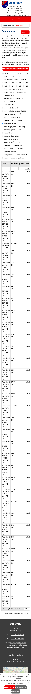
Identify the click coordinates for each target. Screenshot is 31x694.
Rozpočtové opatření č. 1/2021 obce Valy (6, 176)
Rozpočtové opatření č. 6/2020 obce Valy (6, 577)
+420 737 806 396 (16, 11)
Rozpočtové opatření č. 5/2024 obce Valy (6, 565)
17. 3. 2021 (12, 173)
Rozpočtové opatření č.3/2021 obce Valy (6, 224)
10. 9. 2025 (12, 209)
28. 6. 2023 (12, 431)
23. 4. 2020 (12, 514)
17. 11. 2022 (13, 383)
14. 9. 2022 (12, 371)
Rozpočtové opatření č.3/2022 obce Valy (6, 362)
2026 (26, 86)
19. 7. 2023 (12, 443)
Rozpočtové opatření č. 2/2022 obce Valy (6, 338)
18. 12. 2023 (13, 478)
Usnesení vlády (19, 145)
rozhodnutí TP (8, 120)
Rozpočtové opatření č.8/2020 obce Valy (6, 601)
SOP (20, 130)
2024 (12, 86)
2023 (5, 86)
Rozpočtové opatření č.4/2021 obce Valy (6, 255)
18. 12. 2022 (13, 395)
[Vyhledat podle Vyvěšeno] (14, 168)
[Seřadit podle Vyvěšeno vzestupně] (12, 164)
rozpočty (22, 127)
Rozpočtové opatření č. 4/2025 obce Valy (6, 212)
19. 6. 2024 (12, 526)
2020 (12, 83)
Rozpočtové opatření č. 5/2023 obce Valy (6, 481)
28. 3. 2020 (12, 467)
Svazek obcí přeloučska (11, 136)
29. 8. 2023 (12, 455)
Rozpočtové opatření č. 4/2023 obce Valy (6, 458)
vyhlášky (20, 148)
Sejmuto (22, 163)
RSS (25, 32)
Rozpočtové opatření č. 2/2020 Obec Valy (6, 517)
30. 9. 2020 (12, 538)
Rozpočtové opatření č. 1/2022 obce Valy (6, 326)
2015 (5, 76)
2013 (19, 73)
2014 (26, 73)
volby (11, 148)
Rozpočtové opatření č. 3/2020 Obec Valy (6, 505)
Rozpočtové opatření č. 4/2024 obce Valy (6, 553)
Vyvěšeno (14, 163)
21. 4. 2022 (12, 335)
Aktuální (28, 172)
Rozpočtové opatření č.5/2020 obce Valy (6, 188)
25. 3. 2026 (12, 276)
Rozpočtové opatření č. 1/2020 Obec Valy (6, 470)
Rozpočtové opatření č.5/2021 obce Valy (6, 291)
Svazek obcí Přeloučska (11, 139)
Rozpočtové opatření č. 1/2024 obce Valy (6, 529)
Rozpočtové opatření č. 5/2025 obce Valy (6, 236)
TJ (19, 142)
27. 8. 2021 (12, 252)
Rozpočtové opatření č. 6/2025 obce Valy (6, 267)
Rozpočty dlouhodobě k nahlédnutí (15, 69)
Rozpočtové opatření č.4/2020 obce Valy (6, 541)
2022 (26, 83)
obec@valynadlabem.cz (19, 13)
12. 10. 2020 (13, 185)
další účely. (18, 678)
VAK (5, 148)
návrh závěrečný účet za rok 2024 (15, 111)
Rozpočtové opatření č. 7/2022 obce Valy (6, 398)
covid (5, 89)
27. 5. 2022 (12, 359)
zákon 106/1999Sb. (10, 152)
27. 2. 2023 (12, 419)
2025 (19, 86)
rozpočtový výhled (10, 127)
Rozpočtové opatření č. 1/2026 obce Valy (6, 279)
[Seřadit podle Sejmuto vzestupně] (20, 164)
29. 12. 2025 (13, 233)
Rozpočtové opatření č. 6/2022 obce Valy (6, 386)
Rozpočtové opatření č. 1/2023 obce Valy (6, 422)
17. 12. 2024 (13, 562)
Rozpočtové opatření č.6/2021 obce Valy (6, 303)
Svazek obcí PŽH (9, 142)
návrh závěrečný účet (11, 108)
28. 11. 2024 (13, 550)
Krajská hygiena (9, 95)
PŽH (20, 114)
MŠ (5, 102)
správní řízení (8, 133)
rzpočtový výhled (9, 130)
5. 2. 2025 (14, 585)
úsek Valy (7, 145)
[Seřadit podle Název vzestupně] (7, 162)
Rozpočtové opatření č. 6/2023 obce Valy (6, 493)
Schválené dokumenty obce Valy (6, 246)
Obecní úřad (11, 25)
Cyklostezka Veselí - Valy (19, 89)
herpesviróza (21, 92)
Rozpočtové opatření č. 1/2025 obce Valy (6, 589)
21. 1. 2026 (12, 264)
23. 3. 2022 (12, 323)
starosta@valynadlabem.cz (21, 15)
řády (5, 117)
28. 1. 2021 (12, 598)
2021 (19, 83)
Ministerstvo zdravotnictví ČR (13, 98)
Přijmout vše (9, 687)
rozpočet (19, 120)
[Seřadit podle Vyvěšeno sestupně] (12, 165)
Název (4, 163)
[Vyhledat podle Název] (6, 168)
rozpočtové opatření (10, 123)
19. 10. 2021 (13, 288)
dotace (6, 92)
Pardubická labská (10, 114)
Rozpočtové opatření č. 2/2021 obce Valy (6, 200)
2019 (5, 83)
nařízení (12, 102)
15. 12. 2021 (13, 312)
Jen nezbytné (21, 687)
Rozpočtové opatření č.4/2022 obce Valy (6, 350)
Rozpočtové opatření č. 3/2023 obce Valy (6, 446)
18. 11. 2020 (13, 574)
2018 (24, 80)
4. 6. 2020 (14, 501)
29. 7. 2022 (12, 347)
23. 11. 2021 (13, 300)
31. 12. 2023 (13, 490)
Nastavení (15, 691)
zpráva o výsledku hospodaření (14, 158)
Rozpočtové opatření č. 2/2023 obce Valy (6, 434)
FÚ (13, 92)
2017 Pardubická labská (11, 80)
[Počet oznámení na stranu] (27, 609)
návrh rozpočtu (9, 105)
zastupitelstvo (8, 155)
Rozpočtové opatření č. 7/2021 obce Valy (6, 315)
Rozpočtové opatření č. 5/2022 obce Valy (6, 374)
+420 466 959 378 (16, 8)
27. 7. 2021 (12, 221)
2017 (19, 76)
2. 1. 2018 (14, 243)
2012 (12, 73)
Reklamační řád (15, 117)
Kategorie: (4, 73)
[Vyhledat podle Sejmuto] (21, 168)
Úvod (4, 25)
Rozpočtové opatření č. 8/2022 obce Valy (6, 410)
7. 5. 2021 (14, 196)
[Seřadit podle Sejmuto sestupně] (20, 165)
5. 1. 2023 (14, 406)
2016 (12, 76)
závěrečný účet (22, 155)
